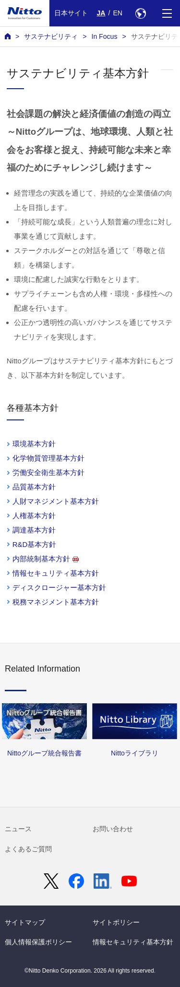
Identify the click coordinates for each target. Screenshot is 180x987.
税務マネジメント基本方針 (55, 602)
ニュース (18, 829)
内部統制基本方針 (45, 559)
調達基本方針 (34, 530)
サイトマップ (25, 922)
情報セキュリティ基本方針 (55, 573)
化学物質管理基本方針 (48, 458)
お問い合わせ (113, 829)
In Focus (104, 36)
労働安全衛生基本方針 (48, 472)
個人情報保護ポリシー (38, 942)
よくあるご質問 (28, 849)
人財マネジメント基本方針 (55, 501)
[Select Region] (140, 13)
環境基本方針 (34, 444)
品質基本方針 (34, 487)
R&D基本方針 (34, 544)
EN (117, 13)
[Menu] (167, 13)
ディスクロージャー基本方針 (59, 587)
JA (101, 13)
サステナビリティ (51, 36)
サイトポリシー (116, 922)
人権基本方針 (34, 515)
